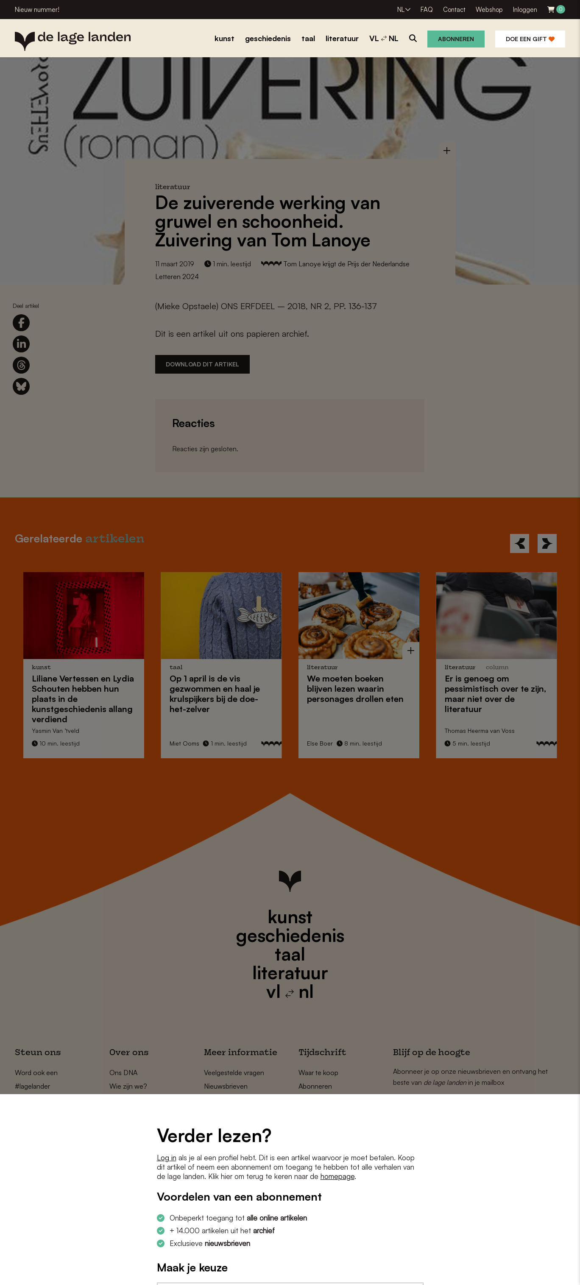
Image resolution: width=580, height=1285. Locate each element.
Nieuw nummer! (37, 10)
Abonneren (456, 38)
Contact (454, 10)
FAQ (427, 10)
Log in (166, 1157)
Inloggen (525, 10)
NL (400, 10)
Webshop (489, 10)
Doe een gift (530, 38)
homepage (337, 1176)
